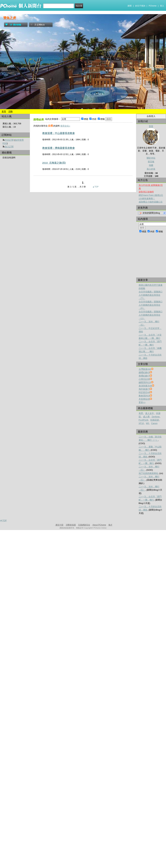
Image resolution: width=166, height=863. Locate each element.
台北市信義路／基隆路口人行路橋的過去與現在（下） (151, 295)
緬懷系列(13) (145, 382)
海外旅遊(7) (144, 389)
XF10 (141, 423)
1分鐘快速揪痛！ (147, 198)
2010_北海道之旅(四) (54, 162)
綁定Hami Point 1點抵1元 (151, 195)
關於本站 (151, 158)
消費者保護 (71, 525)
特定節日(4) (144, 392)
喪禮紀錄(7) (144, 376)
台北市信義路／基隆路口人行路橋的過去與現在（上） (151, 315)
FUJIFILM (143, 420)
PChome (153, 6)
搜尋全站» (65, 126)
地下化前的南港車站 (148, 473)
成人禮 (146, 416)
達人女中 (149, 413)
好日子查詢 (140, 6)
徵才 (110, 525)
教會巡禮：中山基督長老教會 (58, 133)
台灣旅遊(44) (145, 369)
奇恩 (141, 413)
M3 (147, 423)
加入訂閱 (9, 146)
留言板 (151, 161)
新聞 (130, 6)
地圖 (151, 165)
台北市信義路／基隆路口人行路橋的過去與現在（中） (151, 305)
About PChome (99, 525)
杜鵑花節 (154, 420)
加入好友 (151, 169)
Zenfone (156, 416)
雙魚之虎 (9, 18)
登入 (162, 6)
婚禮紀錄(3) (144, 372)
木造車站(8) (144, 399)
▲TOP (95, 187)
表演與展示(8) (145, 385)
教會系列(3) (144, 395)
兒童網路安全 (84, 525)
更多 (142, 402)
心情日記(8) (144, 379)
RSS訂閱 (9, 140)
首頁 (4, 111)
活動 (10, 111)
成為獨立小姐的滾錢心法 (151, 202)
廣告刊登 (59, 525)
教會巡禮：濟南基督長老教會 (58, 148)
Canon (154, 423)
